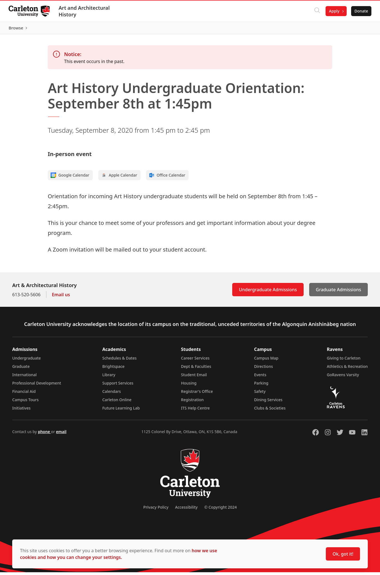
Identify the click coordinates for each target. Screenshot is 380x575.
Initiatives (21, 410)
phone (44, 434)
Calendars (111, 394)
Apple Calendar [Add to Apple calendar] (119, 178)
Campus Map (266, 360)
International (24, 377)
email (61, 434)
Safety (260, 394)
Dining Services (268, 402)
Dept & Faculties (196, 369)
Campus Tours (25, 402)
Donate (361, 11)
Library (108, 377)
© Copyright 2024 (220, 510)
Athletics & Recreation (347, 369)
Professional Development (36, 385)
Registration (192, 402)
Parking (261, 385)
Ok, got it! (342, 554)
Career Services (195, 360)
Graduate (21, 369)
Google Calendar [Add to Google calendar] (70, 178)
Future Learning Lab (121, 410)
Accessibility (186, 510)
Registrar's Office (197, 394)
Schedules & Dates (119, 360)
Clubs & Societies (270, 410)
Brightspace (113, 369)
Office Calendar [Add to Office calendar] (167, 178)
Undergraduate (26, 360)
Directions (263, 369)
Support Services (117, 385)
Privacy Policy (155, 510)
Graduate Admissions (338, 292)
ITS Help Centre (195, 410)
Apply (334, 11)
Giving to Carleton (344, 360)
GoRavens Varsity (343, 377)
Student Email (194, 377)
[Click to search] (317, 11)
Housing (189, 385)
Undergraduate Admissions (268, 292)
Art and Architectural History (84, 11)
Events (260, 377)
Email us (61, 297)
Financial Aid (24, 394)
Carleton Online (116, 402)
